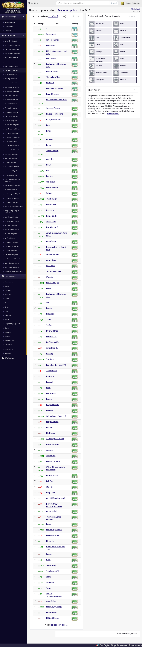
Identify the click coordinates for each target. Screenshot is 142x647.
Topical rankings (13, 276)
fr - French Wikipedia (11, 108)
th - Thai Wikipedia (10, 238)
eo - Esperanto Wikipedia (12, 83)
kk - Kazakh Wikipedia (11, 154)
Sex (47, 302)
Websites (8, 353)
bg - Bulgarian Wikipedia (12, 53)
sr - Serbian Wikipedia (11, 225)
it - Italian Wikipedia (11, 141)
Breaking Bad (51, 204)
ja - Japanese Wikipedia (12, 146)
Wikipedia (49, 277)
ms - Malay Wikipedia (11, 171)
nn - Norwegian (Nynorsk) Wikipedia (12, 180)
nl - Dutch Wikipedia (11, 175)
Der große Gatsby (52, 535)
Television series (10, 340)
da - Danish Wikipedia (11, 66)
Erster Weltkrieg (52, 331)
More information (113, 114)
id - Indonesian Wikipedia (12, 137)
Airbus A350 (50, 427)
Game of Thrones (52, 40)
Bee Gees (49, 176)
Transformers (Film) (53, 571)
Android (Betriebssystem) (55, 498)
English (33, 3)
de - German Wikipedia (11, 70)
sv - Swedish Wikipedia (12, 229)
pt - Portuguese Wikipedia (13, 194)
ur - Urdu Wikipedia (11, 250)
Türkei (48, 319)
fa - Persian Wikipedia (11, 100)
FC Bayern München (53, 119)
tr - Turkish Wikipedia (11, 242)
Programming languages (12, 324)
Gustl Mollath (50, 456)
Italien (48, 388)
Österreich (50, 210)
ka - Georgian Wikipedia (12, 150)
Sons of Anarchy (52, 348)
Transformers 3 (51, 199)
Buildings (8, 290)
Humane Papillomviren (54, 530)
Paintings (8, 315)
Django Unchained (52, 444)
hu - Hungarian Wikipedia (12, 129)
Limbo (48, 131)
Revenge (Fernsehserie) (55, 114)
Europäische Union (52, 405)
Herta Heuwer (51, 58)
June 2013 (53, 16)
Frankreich (50, 376)
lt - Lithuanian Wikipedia (12, 167)
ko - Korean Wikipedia (11, 158)
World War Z (50, 266)
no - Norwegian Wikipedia (12, 185)
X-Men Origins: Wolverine (55, 439)
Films (6, 311)
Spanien (49, 554)
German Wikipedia (130, 3)
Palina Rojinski (51, 216)
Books (7, 286)
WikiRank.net (13, 358)
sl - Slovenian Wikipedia (12, 221)
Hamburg (49, 354)
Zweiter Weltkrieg (52, 254)
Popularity (8, 30)
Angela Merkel (51, 511)
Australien (49, 450)
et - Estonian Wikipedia (12, 91)
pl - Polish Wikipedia (11, 190)
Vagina (48, 588)
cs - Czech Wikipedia (11, 62)
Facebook (49, 139)
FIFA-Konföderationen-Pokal (56, 100)
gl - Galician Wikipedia (11, 112)
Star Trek (49, 487)
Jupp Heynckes (51, 371)
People (7, 319)
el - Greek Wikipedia (11, 74)
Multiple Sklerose (52, 618)
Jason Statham (51, 601)
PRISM (48, 165)
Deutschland (50, 45)
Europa (48, 145)
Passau (48, 524)
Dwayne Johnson (52, 422)
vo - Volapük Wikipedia (12, 263)
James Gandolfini (52, 151)
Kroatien (49, 308)
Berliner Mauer (51, 612)
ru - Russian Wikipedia (11, 202)
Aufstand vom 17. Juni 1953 (56, 416)
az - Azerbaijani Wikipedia (12, 45)
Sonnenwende (51, 34)
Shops (7, 328)
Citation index (9, 26)
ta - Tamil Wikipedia (11, 234)
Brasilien (49, 399)
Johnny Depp (51, 260)
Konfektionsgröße (52, 342)
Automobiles (9, 282)
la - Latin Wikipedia (10, 162)
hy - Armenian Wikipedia (12, 133)
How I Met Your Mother (54, 88)
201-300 (61, 625)
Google (48, 577)
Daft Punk (49, 481)
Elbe (47, 170)
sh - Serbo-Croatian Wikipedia (14, 206)
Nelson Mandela (52, 187)
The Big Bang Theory (53, 77)
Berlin (48, 125)
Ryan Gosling (50, 314)
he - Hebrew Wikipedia (11, 116)
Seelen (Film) (51, 565)
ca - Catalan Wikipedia (11, 58)
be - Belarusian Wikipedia (12, 49)
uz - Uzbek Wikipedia (11, 255)
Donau (48, 288)
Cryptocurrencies (10, 303)
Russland (49, 382)
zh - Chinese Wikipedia (12, 267)
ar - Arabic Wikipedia (11, 41)
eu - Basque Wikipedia (11, 95)
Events (7, 307)
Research (114, 3)
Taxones (7, 336)
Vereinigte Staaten (53, 108)
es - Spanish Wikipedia (12, 87)
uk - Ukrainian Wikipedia (12, 246)
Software (8, 332)
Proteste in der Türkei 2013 (56, 365)
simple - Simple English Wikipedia (12, 212)
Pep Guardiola (51, 393)
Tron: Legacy (51, 359)
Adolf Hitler (50, 159)
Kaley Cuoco (50, 492)
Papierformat (51, 241)
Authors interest (10, 22)
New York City (51, 336)
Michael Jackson (52, 475)
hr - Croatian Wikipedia (12, 125)
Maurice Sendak (52, 71)
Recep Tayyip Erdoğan (54, 607)
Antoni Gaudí (50, 182)
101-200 (54, 625)
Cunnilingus (50, 582)
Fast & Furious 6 (52, 227)
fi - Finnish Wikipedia (11, 104)
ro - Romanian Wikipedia (12, 198)
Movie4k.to (50, 83)
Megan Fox (50, 541)
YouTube (49, 325)
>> (67, 625)
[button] (73, 16)
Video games (9, 349)
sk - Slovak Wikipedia (11, 217)
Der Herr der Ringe (53, 461)
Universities (8, 345)
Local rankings (13, 35)
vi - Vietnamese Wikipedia (12, 259)
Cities (7, 298)
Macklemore (50, 433)
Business (8, 294)
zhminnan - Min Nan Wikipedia (14, 271)
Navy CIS (49, 410)
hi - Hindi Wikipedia (11, 120)
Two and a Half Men (53, 271)
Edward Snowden (52, 94)
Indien (48, 560)
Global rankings (13, 17)
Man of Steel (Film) (53, 283)
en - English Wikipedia (11, 79)
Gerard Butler (51, 221)
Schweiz (49, 193)
